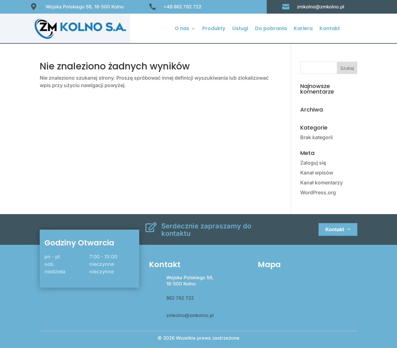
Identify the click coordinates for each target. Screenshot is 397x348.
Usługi (240, 29)
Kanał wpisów (316, 173)
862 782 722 (180, 298)
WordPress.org (318, 192)
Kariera (303, 29)
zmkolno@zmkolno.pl (190, 315)
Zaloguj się (313, 163)
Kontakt (329, 29)
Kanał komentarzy (321, 182)
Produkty (213, 29)
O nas (182, 29)
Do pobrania (271, 29)
